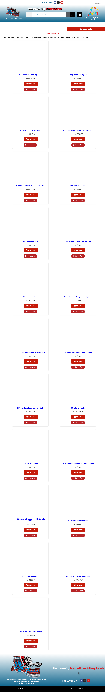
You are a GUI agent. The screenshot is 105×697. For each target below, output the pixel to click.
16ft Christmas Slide (77, 186)
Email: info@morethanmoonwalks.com (26, 682)
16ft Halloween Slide (30, 241)
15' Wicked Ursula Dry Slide (30, 130)
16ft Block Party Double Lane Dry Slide (30, 186)
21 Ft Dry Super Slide (30, 576)
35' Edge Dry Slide (78, 408)
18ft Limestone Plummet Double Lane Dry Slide (30, 520)
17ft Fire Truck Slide (30, 463)
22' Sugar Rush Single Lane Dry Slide (78, 352)
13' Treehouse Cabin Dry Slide (30, 75)
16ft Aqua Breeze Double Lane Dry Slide (78, 130)
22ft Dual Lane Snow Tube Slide (78, 576)
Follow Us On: (47, 2)
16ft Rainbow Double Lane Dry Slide (78, 241)
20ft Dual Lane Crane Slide (78, 521)
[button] (79, 673)
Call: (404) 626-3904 (13, 19)
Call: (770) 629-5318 (92, 19)
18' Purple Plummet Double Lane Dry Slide (78, 463)
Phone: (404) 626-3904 (26, 684)
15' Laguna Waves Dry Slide (78, 75)
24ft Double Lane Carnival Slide (30, 632)
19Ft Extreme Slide (30, 297)
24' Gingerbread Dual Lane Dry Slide (30, 408)
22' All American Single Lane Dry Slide (78, 297)
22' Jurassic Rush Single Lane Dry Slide (30, 352)
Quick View (30, 89)
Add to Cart (30, 84)
